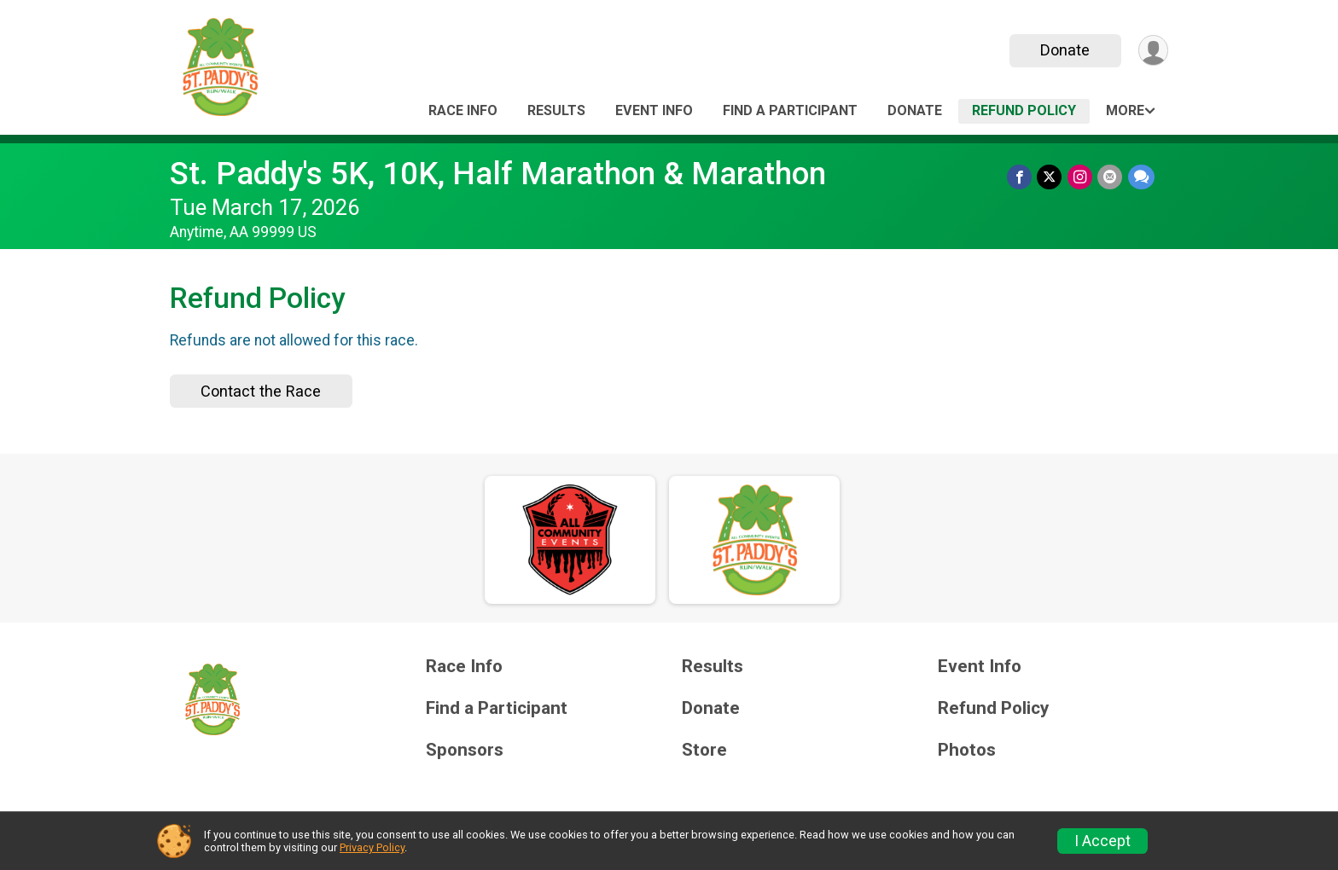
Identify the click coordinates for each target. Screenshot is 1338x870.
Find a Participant (790, 110)
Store (704, 750)
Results (556, 110)
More (1125, 110)
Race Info (462, 110)
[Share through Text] (1141, 177)
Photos (967, 750)
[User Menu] (1152, 51)
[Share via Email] (1110, 177)
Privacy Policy (372, 847)
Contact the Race (261, 391)
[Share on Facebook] (1021, 177)
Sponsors (464, 750)
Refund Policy (1024, 110)
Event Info (654, 110)
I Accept (1102, 841)
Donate (1064, 50)
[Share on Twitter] (1050, 177)
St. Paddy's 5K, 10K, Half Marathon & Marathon (498, 173)
